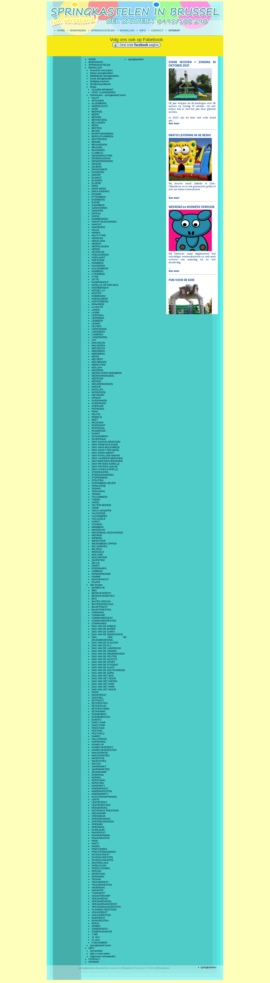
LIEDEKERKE (99, 329)
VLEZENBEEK (99, 516)
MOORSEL (98, 370)
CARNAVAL (98, 612)
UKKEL (96, 502)
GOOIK (96, 216)
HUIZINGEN (98, 265)
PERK (95, 411)
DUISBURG (98, 172)
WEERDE (97, 535)
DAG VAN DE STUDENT (105, 664)
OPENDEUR (98, 816)
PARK (95, 840)
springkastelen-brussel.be (93, 968)
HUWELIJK (98, 744)
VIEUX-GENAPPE (101, 510)
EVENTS (96, 719)
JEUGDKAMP (99, 772)
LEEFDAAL (98, 315)
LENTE (95, 799)
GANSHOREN (99, 208)
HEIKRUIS (97, 238)
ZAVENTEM (98, 560)
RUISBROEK (99, 430)
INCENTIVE (98, 758)
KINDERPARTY (100, 794)
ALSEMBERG (99, 103)
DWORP (96, 175)
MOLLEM (97, 367)
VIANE (95, 507)
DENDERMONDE (101, 573)
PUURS (96, 582)
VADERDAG (98, 887)
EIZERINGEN (99, 568)
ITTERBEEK (98, 274)
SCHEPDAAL (99, 439)
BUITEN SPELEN (101, 601)
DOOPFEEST (99, 695)
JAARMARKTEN (101, 769)
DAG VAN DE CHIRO (103, 631)
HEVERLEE (98, 252)
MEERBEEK (98, 351)
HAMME (96, 576)
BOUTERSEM (99, 139)
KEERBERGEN (100, 287)
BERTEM (97, 128)
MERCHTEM (99, 364)
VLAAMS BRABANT (102, 89)
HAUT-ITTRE (99, 235)
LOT (94, 340)
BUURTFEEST (100, 607)
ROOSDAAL (98, 428)
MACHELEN (98, 342)
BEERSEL (97, 111)
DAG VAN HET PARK (103, 686)
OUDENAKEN (99, 400)
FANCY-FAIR (99, 722)
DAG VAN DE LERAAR (104, 651)
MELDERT (97, 359)
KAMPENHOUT (100, 282)
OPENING (97, 824)
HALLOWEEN (99, 739)
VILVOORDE (99, 513)
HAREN (96, 232)
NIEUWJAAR (99, 813)
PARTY (95, 843)
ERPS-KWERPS (100, 191)
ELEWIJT (97, 177)
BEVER (96, 130)
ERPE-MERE (99, 188)
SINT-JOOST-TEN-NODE (105, 450)
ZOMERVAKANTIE (102, 931)
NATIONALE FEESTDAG (105, 810)
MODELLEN (127, 30)
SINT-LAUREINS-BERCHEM (107, 458)
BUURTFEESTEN (101, 609)
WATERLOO (98, 529)
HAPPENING (99, 741)
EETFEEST (98, 700)
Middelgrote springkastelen (104, 75)
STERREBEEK (100, 477)
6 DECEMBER (99, 942)
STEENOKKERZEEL (103, 474)
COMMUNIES (99, 623)
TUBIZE (96, 499)
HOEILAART (98, 257)
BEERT (96, 114)
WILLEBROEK (99, 546)
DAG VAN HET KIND (103, 684)
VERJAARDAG (100, 898)
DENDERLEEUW (101, 158)
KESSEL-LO (98, 290)
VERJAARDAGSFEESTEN (106, 906)
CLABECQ (97, 153)
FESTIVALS (98, 733)
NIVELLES (97, 389)
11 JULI (96, 937)
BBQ (94, 590)
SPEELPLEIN (99, 865)
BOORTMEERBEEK (102, 133)
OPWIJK (96, 397)
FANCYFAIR (98, 725)
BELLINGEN (98, 122)
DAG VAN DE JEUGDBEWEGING (109, 638)
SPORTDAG (98, 873)
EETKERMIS (99, 711)
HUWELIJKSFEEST (102, 747)
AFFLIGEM (98, 100)
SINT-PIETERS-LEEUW (104, 466)
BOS (94, 598)
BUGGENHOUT (100, 579)
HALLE (95, 230)
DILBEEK (97, 166)
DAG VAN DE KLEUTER (105, 642)
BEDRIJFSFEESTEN (103, 596)
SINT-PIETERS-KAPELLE (106, 463)
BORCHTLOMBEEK (102, 136)
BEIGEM (96, 117)
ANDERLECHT (100, 106)
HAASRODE (98, 227)
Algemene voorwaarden (103, 956)
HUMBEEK (97, 271)
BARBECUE (98, 587)
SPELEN (96, 871)
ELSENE (96, 183)
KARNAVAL (98, 774)
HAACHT (97, 224)
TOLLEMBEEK (100, 496)
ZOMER (96, 926)
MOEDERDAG (99, 807)
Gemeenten (96, 950)
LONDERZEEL (100, 337)
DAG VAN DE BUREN (103, 629)
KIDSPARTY (98, 785)
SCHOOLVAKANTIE (102, 860)
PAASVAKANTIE (101, 838)
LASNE (96, 312)
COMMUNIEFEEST (102, 618)
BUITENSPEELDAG (102, 604)
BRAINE (96, 142)
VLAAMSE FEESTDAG (104, 909)
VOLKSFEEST (99, 912)
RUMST (96, 433)
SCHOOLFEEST (101, 854)
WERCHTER (99, 540)
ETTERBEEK (99, 197)
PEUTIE (96, 414)
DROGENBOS (99, 169)
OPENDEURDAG (101, 818)
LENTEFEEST (99, 802)
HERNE (96, 249)
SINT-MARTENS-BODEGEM (107, 461)
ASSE (95, 108)
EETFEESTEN (99, 703)
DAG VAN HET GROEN (104, 681)
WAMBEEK (98, 527)
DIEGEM (96, 164)
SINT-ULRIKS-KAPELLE (105, 469)
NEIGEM (96, 381)
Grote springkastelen (101, 78)
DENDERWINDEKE (102, 161)
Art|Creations (161, 968)
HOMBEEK (98, 263)
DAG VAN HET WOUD (104, 689)
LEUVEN (96, 326)
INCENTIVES (99, 761)
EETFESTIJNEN (100, 708)
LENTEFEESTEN (101, 805)
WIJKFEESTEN (100, 920)
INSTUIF (96, 763)
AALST (95, 97)
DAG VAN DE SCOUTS (104, 659)
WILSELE (97, 549)
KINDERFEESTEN (102, 791)
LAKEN (96, 309)
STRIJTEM (97, 480)
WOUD (95, 923)
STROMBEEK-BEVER (104, 483)
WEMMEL (97, 538)
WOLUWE (97, 554)
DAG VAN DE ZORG (103, 673)
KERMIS (96, 777)
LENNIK (96, 323)
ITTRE (95, 276)
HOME (61, 30)
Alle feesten (96, 585)
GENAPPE (97, 210)
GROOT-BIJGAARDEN (104, 221)
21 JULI (96, 939)
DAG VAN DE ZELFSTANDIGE (108, 670)
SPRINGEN (98, 876)
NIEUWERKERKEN (102, 384)
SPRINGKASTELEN (103, 30)
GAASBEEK (98, 205)
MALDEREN (98, 345)
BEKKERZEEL (99, 119)
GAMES (96, 736)
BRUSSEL (97, 147)
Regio (93, 86)
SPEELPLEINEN (101, 868)
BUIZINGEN (98, 150)
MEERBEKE (98, 353)
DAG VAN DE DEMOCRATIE (107, 634)
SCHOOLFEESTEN (102, 857)
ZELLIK (96, 562)
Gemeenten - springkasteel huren (108, 95)
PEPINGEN (98, 408)
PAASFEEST (99, 832)
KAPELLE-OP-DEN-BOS (105, 285)
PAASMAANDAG (101, 835)
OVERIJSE (97, 406)
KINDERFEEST (100, 788)
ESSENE (96, 194)
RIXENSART (98, 425)
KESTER (96, 293)
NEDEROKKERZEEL (103, 375)
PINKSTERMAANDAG (104, 851)
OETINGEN (98, 395)
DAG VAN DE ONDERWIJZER (108, 653)
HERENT (97, 243)
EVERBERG (98, 199)
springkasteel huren (100, 945)
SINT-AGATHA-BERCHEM (106, 441)
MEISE (95, 356)
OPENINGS (98, 827)
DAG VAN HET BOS (102, 675)
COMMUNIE (98, 615)
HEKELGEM (98, 241)
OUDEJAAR (98, 829)
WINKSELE (98, 551)
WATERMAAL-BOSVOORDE (107, 532)
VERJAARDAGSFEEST (104, 904)
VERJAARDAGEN (101, 901)
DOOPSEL (97, 697)
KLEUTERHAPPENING (104, 796)
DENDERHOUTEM (102, 155)
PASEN (96, 846)
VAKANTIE (97, 890)
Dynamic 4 (128, 968)
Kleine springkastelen (101, 73)
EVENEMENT (99, 714)
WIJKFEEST (98, 917)
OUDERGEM (99, 403)
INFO (142, 30)
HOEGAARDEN (100, 254)
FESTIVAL (97, 730)
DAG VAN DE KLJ (101, 645)
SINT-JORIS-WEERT (103, 452)
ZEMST (96, 565)
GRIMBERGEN (100, 219)
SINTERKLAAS (100, 862)
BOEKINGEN (78, 30)
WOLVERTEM (99, 557)
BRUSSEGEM (99, 144)
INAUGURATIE (100, 752)
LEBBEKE (97, 571)
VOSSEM (97, 524)
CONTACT (157, 30)
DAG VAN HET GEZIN (104, 678)
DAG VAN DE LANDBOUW (106, 648)
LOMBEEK (97, 334)
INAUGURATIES (101, 755)
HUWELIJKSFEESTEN (104, 750)
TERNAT (96, 488)
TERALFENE (99, 485)
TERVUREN (98, 491)
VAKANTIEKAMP (101, 895)
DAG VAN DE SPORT (103, 662)
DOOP (95, 692)
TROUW (96, 879)
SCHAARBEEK (100, 436)
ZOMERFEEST (100, 928)
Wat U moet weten (100, 953)
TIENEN (96, 494)
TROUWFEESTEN (102, 884)
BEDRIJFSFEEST (101, 593)
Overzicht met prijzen (101, 70)
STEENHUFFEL (100, 472)
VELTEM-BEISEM (101, 505)
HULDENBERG (100, 268)
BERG (95, 125)
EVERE (96, 202)
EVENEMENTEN (101, 717)
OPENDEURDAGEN (103, 821)
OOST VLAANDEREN (103, 92)
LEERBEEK (98, 318)
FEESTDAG (98, 728)
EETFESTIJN (99, 706)
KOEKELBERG (100, 298)
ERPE (95, 186)
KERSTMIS (98, 783)
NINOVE (96, 386)
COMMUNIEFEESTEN (104, 620)
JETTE (95, 279)
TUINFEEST (98, 893)
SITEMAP (174, 30)
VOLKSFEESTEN (101, 915)
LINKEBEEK (98, 331)
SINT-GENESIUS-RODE (105, 444)
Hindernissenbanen (100, 84)
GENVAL (96, 213)
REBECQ (97, 417)
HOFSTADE (98, 260)
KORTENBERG (100, 301)
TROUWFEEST (100, 882)
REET (95, 419)
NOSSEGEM (99, 392)
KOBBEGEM (98, 296)
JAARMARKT (99, 766)
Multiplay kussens (99, 81)
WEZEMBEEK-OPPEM (104, 543)
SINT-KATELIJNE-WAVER (106, 455)
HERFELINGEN (100, 246)
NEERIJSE (97, 378)
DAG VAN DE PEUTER (104, 656)
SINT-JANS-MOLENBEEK (106, 447)
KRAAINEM (98, 304)
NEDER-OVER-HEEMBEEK (107, 373)
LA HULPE (97, 307)
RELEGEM (97, 422)
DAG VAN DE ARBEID (104, 626)
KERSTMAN (98, 780)
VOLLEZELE (98, 518)
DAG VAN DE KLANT (103, 667)
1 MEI (95, 934)
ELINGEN (97, 180)
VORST (96, 521)
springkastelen (136, 59)
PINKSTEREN (99, 849)
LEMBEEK (97, 320)
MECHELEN (98, 348)
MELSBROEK (99, 362)
